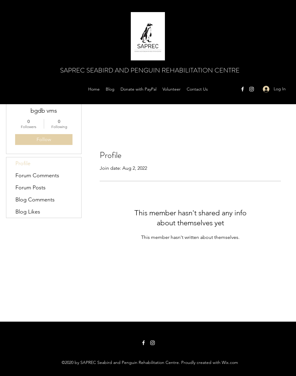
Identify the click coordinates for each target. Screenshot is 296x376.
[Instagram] (252, 89)
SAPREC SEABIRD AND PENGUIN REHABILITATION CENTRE (150, 70)
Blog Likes (27, 211)
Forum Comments (37, 175)
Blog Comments (35, 199)
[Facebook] (243, 89)
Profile (23, 163)
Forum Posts (30, 187)
